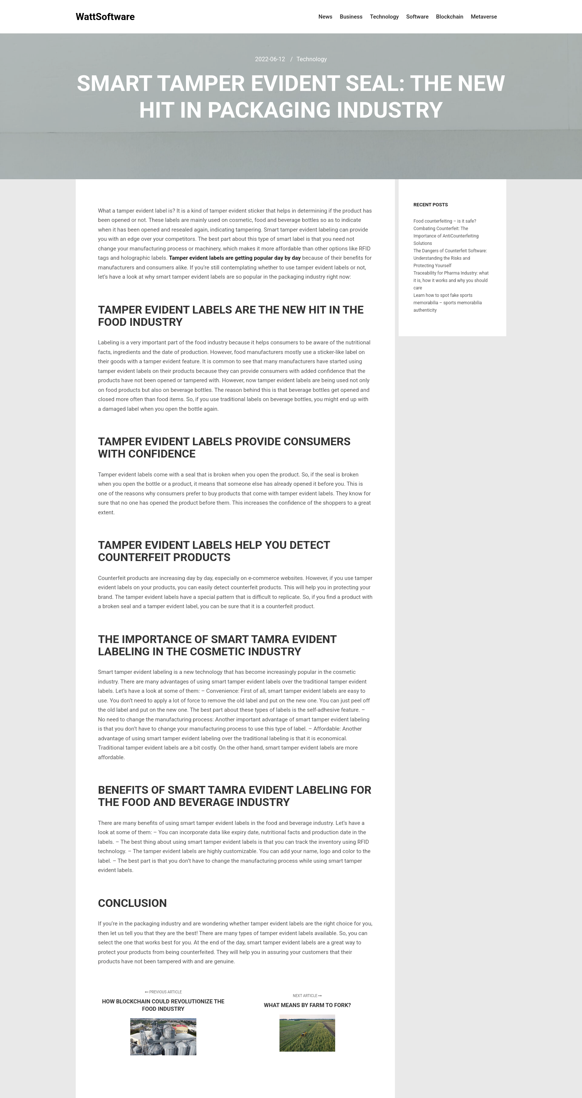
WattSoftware (105, 16)
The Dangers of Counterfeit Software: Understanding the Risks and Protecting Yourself (450, 258)
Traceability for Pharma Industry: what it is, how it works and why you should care (450, 281)
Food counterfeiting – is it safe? (444, 221)
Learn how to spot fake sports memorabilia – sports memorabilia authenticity (447, 303)
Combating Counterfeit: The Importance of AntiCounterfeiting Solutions (446, 236)
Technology (312, 59)
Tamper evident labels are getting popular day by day (235, 258)
